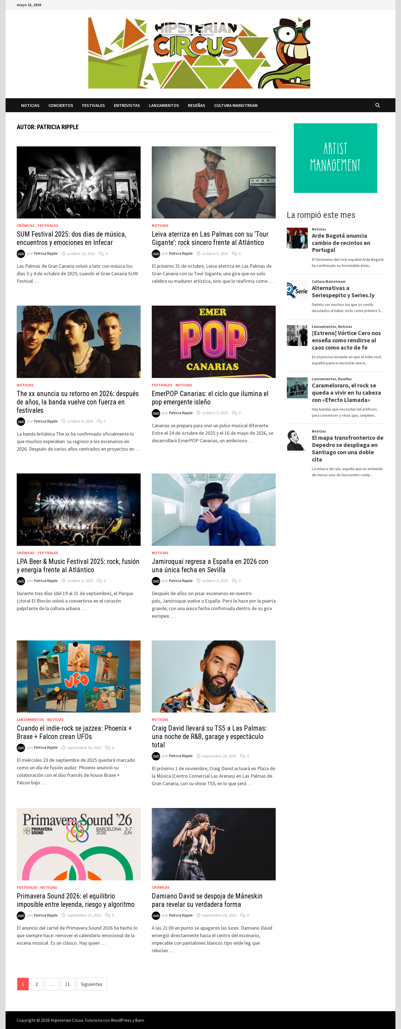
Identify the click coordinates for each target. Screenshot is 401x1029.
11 (67, 984)
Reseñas (196, 105)
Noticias (30, 105)
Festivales (93, 105)
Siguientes (91, 984)
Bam (139, 1020)
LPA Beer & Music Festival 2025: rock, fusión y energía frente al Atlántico (78, 566)
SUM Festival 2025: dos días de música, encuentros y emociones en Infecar (71, 238)
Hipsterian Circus (67, 1020)
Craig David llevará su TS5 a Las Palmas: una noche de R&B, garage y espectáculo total (209, 736)
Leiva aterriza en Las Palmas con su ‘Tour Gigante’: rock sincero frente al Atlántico (210, 238)
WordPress (121, 1020)
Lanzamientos (164, 105)
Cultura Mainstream (236, 105)
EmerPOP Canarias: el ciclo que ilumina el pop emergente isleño (210, 398)
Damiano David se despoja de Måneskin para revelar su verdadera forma (207, 900)
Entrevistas (127, 105)
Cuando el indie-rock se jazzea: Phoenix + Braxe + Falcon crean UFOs (74, 732)
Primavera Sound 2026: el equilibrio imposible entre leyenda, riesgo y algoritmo (76, 900)
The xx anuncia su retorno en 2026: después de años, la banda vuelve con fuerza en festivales (78, 402)
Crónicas (26, 225)
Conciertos (60, 105)
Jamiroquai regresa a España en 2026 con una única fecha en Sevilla (210, 566)
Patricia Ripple (46, 253)
